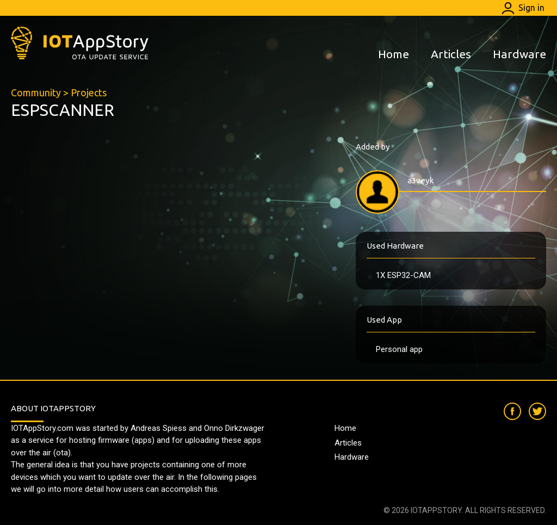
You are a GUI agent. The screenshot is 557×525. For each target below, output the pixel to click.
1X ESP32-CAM (403, 275)
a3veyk (420, 180)
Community (36, 92)
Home (393, 53)
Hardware (519, 53)
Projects (89, 92)
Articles (451, 53)
